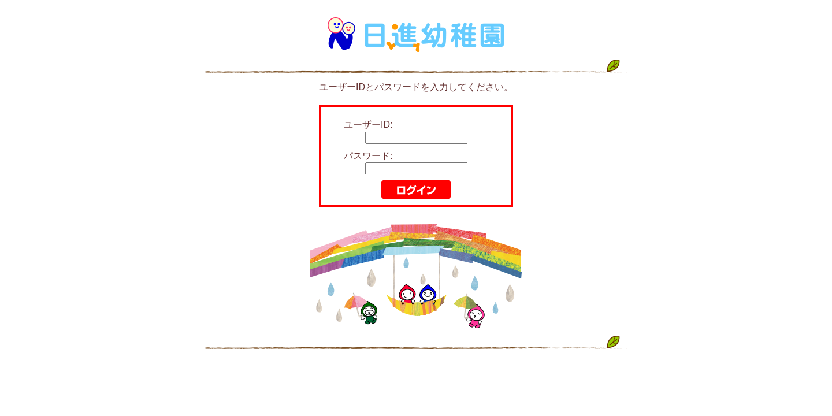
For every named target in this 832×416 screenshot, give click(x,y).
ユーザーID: (368, 124)
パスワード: (368, 156)
